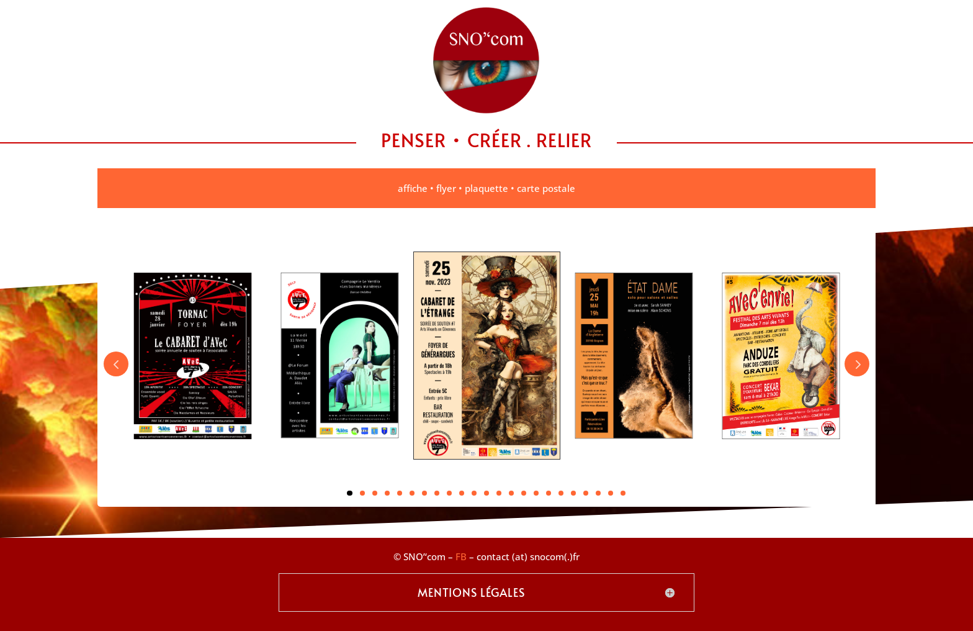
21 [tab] (598, 493)
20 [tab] (585, 493)
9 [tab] (449, 493)
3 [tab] (374, 493)
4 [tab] (387, 493)
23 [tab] (623, 493)
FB (461, 556)
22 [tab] (610, 493)
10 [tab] (461, 493)
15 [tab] (523, 493)
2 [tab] (362, 493)
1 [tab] (349, 493)
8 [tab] (436, 493)
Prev (116, 364)
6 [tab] (412, 493)
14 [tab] (511, 493)
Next (857, 364)
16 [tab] (536, 493)
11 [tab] (474, 493)
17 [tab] (548, 493)
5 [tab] (399, 493)
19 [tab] (573, 493)
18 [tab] (560, 493)
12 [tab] (486, 493)
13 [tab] (498, 493)
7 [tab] (424, 493)
